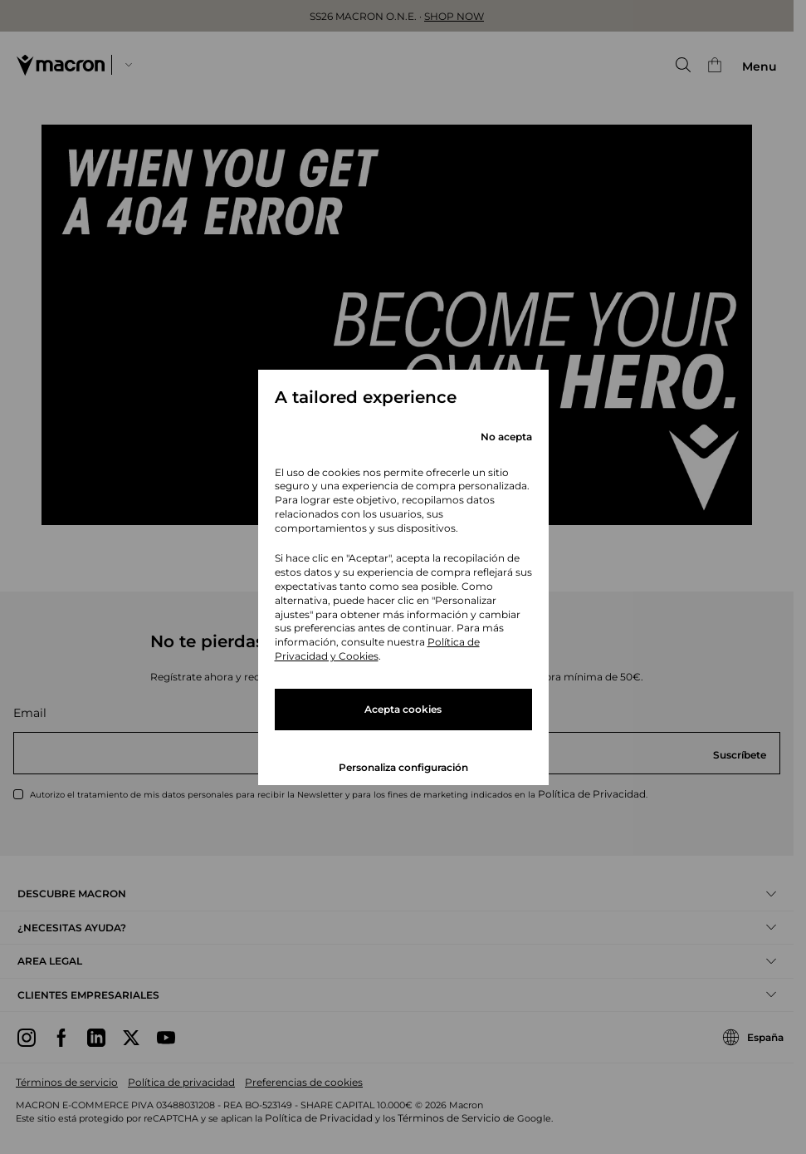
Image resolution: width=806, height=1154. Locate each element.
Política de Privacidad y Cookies (377, 649)
